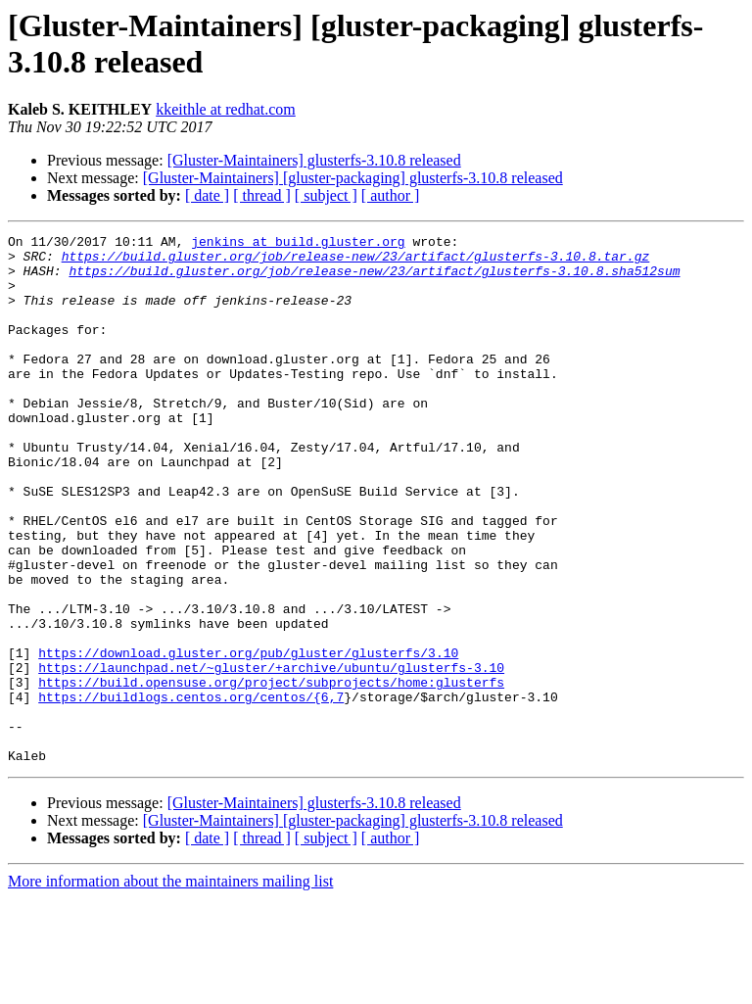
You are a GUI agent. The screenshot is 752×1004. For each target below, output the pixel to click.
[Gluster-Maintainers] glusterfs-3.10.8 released (314, 160)
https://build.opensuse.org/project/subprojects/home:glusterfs (271, 773)
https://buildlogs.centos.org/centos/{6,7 (191, 790)
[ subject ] (326, 195)
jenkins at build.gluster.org (297, 244)
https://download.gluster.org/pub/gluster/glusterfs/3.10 (248, 737)
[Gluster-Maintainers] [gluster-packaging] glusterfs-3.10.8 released (353, 177)
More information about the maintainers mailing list (170, 987)
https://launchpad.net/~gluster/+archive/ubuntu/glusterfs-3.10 (271, 755)
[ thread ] (262, 195)
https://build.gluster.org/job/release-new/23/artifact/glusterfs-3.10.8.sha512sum (374, 279)
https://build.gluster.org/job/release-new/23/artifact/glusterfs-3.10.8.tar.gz (356, 261)
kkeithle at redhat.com (226, 109)
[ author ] (390, 195)
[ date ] (207, 195)
